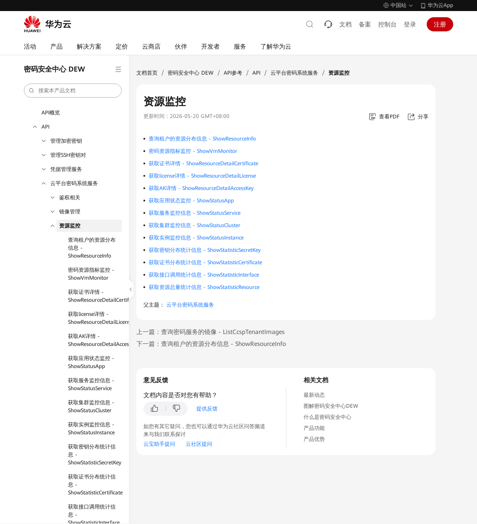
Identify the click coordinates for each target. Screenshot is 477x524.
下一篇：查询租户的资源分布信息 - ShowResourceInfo (211, 343)
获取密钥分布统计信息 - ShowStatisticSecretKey (94, 455)
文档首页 (147, 73)
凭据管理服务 (66, 169)
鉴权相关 (69, 197)
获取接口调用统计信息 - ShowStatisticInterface (204, 275)
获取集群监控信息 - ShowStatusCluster (91, 406)
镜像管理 (69, 212)
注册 (440, 24)
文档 (345, 24)
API (45, 127)
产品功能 (314, 428)
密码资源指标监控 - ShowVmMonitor (91, 274)
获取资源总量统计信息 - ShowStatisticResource (204, 287)
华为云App (440, 5)
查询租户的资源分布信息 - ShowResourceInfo (92, 248)
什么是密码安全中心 (327, 417)
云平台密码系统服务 (74, 183)
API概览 (50, 113)
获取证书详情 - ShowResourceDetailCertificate (95, 296)
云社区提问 (199, 444)
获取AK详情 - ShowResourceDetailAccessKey (95, 340)
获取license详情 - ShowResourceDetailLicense (95, 318)
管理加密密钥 (66, 141)
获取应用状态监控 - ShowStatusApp (91, 362)
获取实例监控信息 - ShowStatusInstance (91, 428)
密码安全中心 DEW (191, 73)
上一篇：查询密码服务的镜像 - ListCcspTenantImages (210, 331)
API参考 (233, 73)
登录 (410, 24)
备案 (365, 24)
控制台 (387, 24)
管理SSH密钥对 (68, 155)
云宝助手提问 (159, 444)
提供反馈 (207, 409)
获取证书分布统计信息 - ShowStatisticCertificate (95, 485)
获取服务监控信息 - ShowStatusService (91, 384)
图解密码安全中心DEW (331, 406)
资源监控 (69, 226)
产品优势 (314, 439)
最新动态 (314, 395)
